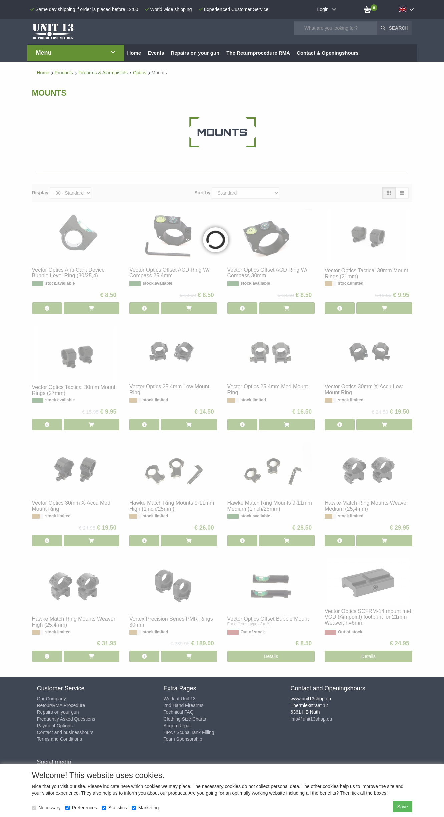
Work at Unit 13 (180, 698)
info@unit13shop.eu (311, 719)
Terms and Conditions (59, 739)
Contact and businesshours (65, 732)
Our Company (51, 698)
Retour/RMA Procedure (61, 705)
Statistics (114, 807)
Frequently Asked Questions (66, 719)
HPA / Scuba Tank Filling (189, 732)
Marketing (145, 807)
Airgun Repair (178, 725)
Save (402, 806)
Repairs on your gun (58, 712)
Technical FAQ (179, 712)
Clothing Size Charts (185, 719)
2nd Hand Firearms (184, 705)
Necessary (46, 807)
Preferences (81, 807)
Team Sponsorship (183, 739)
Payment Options (55, 725)
